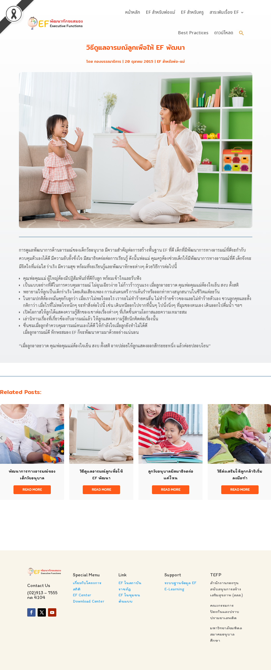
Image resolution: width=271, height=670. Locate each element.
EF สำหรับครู (192, 12)
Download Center (88, 601)
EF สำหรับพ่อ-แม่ (171, 61)
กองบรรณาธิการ (107, 61)
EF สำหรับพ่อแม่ (160, 12)
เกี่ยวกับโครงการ (87, 582)
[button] (241, 33)
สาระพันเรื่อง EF (224, 12)
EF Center (82, 594)
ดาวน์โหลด (223, 33)
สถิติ (76, 588)
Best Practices (193, 33)
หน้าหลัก (132, 12)
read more (32, 489)
